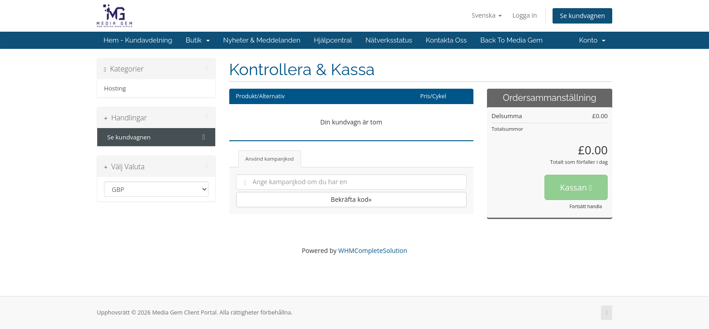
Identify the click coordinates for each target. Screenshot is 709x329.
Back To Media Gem (511, 40)
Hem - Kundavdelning (138, 40)
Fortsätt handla (586, 206)
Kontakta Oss (446, 40)
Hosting (115, 88)
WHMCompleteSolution (372, 250)
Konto (592, 40)
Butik (198, 40)
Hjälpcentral (333, 40)
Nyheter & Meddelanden (262, 40)
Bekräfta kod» (351, 199)
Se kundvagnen (582, 15)
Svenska (487, 15)
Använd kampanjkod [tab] (270, 158)
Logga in (524, 15)
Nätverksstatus (388, 40)
